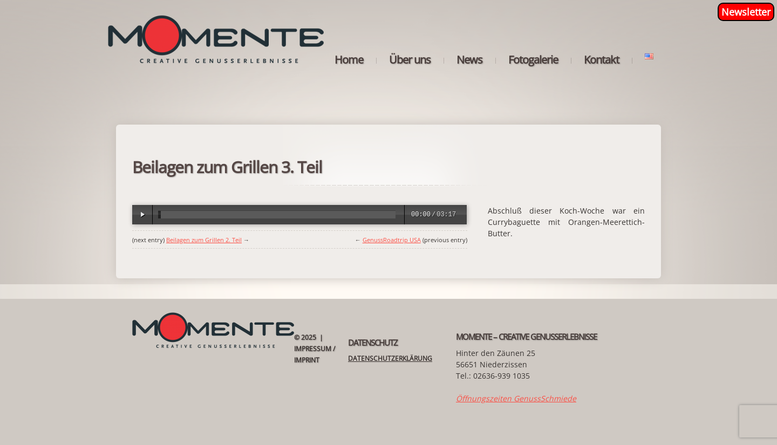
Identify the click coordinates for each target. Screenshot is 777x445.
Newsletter (746, 11)
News (469, 59)
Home (349, 59)
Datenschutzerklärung (390, 358)
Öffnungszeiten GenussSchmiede (516, 398)
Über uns (410, 59)
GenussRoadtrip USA (392, 240)
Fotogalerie (533, 59)
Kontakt (601, 59)
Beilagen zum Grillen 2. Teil (204, 240)
